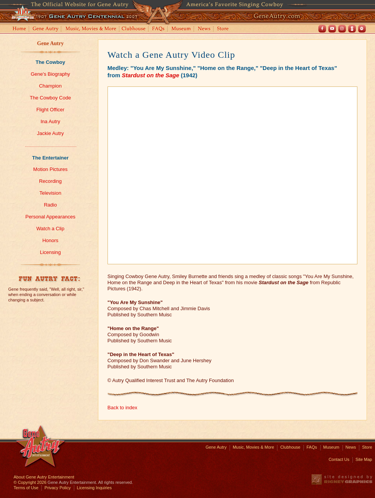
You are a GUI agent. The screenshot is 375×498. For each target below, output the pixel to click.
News (205, 29)
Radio (50, 205)
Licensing (50, 252)
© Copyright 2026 (30, 482)
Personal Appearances (50, 217)
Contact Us (339, 459)
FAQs (159, 29)
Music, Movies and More (91, 29)
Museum (181, 29)
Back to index (122, 407)
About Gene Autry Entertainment (44, 477)
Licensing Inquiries (94, 487)
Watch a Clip (50, 228)
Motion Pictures (50, 169)
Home (18, 29)
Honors (50, 240)
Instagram (342, 29)
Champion (50, 86)
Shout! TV (352, 29)
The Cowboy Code (50, 98)
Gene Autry (45, 29)
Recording (50, 181)
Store (224, 29)
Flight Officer (50, 109)
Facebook (322, 29)
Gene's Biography (50, 74)
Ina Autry (50, 121)
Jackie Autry (50, 133)
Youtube (332, 29)
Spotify (362, 29)
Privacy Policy (57, 487)
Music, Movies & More (253, 447)
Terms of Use (26, 487)
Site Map (363, 459)
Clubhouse (133, 29)
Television (50, 193)
